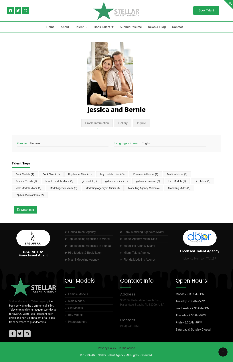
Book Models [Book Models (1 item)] (24, 174)
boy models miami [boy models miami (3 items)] (112, 174)
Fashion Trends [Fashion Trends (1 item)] (26, 181)
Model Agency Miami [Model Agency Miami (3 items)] (63, 188)
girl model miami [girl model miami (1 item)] (116, 181)
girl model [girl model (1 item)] (89, 181)
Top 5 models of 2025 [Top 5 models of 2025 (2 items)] (29, 195)
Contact (177, 27)
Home (50, 27)
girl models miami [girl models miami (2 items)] (148, 181)
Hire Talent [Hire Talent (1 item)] (202, 181)
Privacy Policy (107, 348)
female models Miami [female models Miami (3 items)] (59, 181)
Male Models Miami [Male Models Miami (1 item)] (28, 188)
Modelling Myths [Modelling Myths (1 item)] (179, 188)
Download (25, 209)
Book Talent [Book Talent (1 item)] (51, 174)
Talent (81, 27)
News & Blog (157, 27)
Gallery (123, 123)
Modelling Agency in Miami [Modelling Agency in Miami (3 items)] (103, 188)
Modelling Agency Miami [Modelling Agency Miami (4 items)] (144, 188)
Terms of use (126, 348)
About (65, 27)
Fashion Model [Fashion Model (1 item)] (177, 174)
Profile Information (97, 123)
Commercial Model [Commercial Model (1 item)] (145, 174)
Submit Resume (131, 27)
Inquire (141, 123)
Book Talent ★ (104, 27)
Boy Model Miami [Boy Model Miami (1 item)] (80, 174)
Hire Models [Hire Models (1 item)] (177, 181)
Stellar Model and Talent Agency (28, 301)
